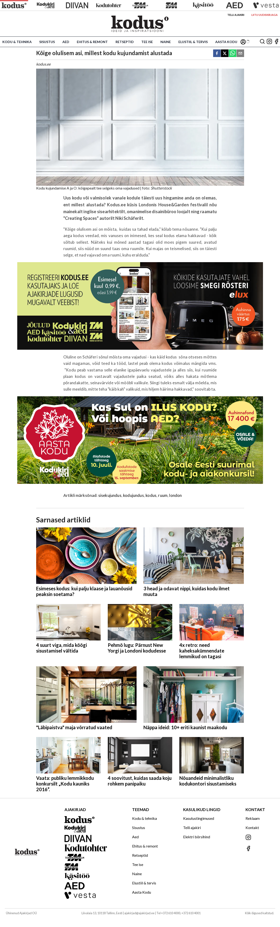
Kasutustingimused (198, 818)
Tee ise (147, 42)
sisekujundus (109, 495)
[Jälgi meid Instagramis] (269, 42)
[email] (240, 53)
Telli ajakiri (235, 14)
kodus (151, 495)
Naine (165, 42)
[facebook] (217, 53)
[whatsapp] (232, 53)
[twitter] (224, 53)
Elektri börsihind (196, 836)
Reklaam (253, 818)
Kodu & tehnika (17, 42)
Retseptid (125, 42)
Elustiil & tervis (193, 42)
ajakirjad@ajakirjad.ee (139, 913)
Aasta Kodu (226, 42)
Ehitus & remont (92, 42)
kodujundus (133, 495)
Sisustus (47, 42)
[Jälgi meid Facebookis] (276, 42)
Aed (65, 42)
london (175, 495)
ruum (163, 495)
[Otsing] (262, 42)
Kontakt (252, 827)
